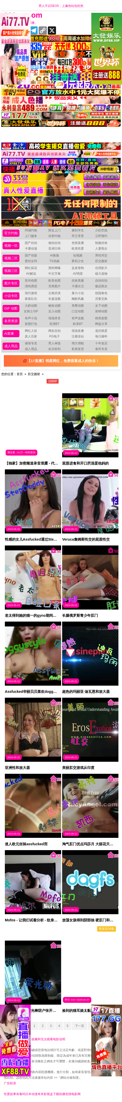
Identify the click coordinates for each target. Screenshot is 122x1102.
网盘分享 (101, 324)
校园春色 (101, 293)
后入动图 (54, 311)
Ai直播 (9, 333)
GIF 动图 (10, 308)
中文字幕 (54, 273)
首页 (20, 374)
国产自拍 (31, 243)
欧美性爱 (78, 248)
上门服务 (31, 236)
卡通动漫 (31, 248)
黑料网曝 (54, 268)
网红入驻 (31, 331)
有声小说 (31, 318)
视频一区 (11, 246)
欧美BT (78, 324)
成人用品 (11, 346)
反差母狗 (78, 268)
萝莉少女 (78, 261)
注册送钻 (78, 336)
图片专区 (11, 283)
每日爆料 (101, 336)
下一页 (79, 1026)
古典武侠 (54, 293)
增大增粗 (78, 343)
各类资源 (11, 321)
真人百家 (31, 336)
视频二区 (11, 258)
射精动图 (101, 311)
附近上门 (54, 230)
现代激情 (31, 293)
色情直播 (78, 243)
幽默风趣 (78, 299)
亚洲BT (54, 324)
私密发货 (78, 349)
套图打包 (31, 324)
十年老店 (101, 343)
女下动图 (101, 305)
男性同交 (101, 255)
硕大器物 (101, 273)
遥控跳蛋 (101, 331)
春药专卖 (101, 349)
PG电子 (54, 336)
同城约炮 (31, 230)
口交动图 (78, 311)
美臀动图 (78, 305)
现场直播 (78, 331)
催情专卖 (31, 343)
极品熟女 (101, 286)
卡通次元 (78, 286)
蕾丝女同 (31, 261)
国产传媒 (31, 255)
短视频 (77, 255)
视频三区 (11, 271)
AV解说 (31, 273)
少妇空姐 (101, 230)
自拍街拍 (101, 280)
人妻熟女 (101, 248)
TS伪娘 (54, 261)
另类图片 (54, 286)
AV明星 (78, 273)
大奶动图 (31, 305)
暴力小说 (78, 293)
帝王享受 (78, 236)
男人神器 (54, 343)
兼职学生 (78, 230)
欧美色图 (54, 280)
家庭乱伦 (31, 299)
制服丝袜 (101, 243)
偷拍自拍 (54, 243)
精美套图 (101, 318)
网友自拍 (54, 331)
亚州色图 (31, 280)
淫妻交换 (101, 299)
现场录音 (54, 318)
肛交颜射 (101, 261)
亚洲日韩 (54, 248)
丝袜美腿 (78, 280)
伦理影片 (101, 268)
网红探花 (31, 268)
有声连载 (78, 318)
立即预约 (101, 236)
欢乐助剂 (54, 349)
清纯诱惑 (31, 286)
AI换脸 (54, 255)
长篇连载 (54, 299)
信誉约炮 (54, 236)
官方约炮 (11, 233)
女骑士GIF (31, 311)
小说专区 (11, 296)
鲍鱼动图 (54, 305)
